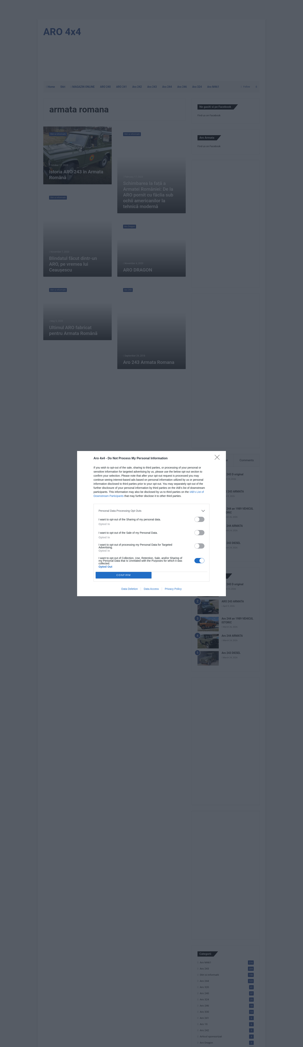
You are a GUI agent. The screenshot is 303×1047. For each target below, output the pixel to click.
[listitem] (151, 511)
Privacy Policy (173, 588)
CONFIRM (123, 575)
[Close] (218, 458)
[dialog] (151, 523)
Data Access (151, 588)
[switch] (199, 519)
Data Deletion (129, 588)
